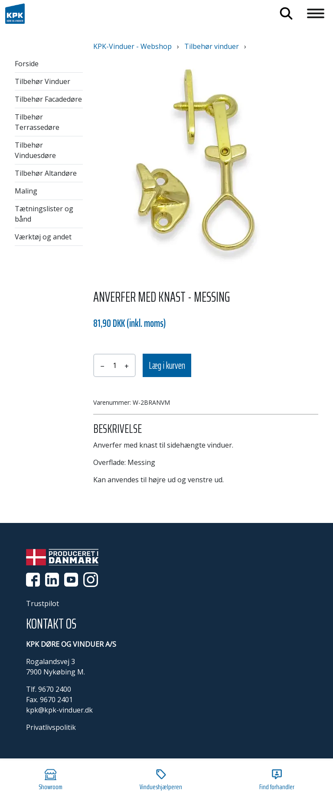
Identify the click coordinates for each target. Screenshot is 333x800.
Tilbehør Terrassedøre (37, 122)
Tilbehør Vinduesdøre (35, 150)
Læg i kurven (167, 365)
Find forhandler (276, 780)
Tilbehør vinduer (211, 46)
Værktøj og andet (43, 237)
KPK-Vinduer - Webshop (132, 46)
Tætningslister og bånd (44, 214)
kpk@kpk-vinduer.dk (59, 710)
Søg (286, 13)
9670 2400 (54, 689)
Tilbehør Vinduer (42, 81)
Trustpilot (42, 603)
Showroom (50, 780)
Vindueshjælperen (161, 780)
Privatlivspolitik (51, 727)
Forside (27, 63)
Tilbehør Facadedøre (48, 99)
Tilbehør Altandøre (46, 173)
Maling (26, 191)
